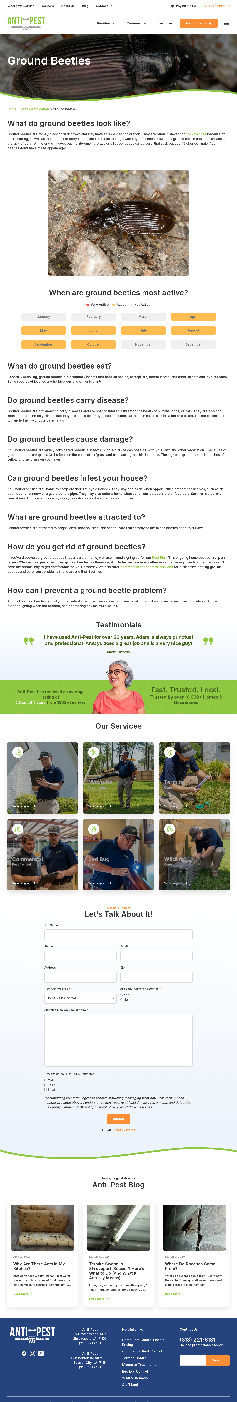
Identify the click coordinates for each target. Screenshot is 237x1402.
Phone (49, 956)
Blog (85, 6)
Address (51, 977)
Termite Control (134, 1369)
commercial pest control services (147, 568)
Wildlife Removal (135, 1389)
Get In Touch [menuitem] (199, 24)
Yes (124, 1005)
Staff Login (131, 1396)
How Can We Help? (58, 998)
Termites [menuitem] (165, 24)
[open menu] (225, 24)
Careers (48, 6)
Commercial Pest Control (142, 1363)
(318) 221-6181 (124, 1140)
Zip (122, 977)
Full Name (52, 935)
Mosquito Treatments (139, 1376)
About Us (68, 6)
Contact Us (104, 6)
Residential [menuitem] (106, 24)
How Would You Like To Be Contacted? (70, 1084)
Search (218, 1372)
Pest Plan (159, 559)
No (124, 1009)
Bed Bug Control (135, 1383)
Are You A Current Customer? (141, 998)
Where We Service (20, 6)
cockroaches (196, 135)
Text (49, 1095)
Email (125, 956)
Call (49, 1090)
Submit (118, 1129)
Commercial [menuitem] (136, 24)
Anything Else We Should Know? (66, 1019)
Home (12, 110)
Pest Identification (35, 110)
